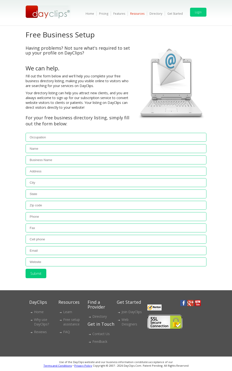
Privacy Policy (83, 365)
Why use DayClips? (41, 321)
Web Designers (129, 321)
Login (198, 12)
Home (90, 14)
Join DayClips (132, 312)
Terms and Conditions (57, 365)
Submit (35, 273)
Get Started (175, 14)
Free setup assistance (71, 321)
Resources (137, 14)
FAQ (66, 332)
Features (119, 14)
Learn (67, 312)
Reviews (40, 332)
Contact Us (101, 333)
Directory (156, 14)
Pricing (103, 14)
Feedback (99, 341)
